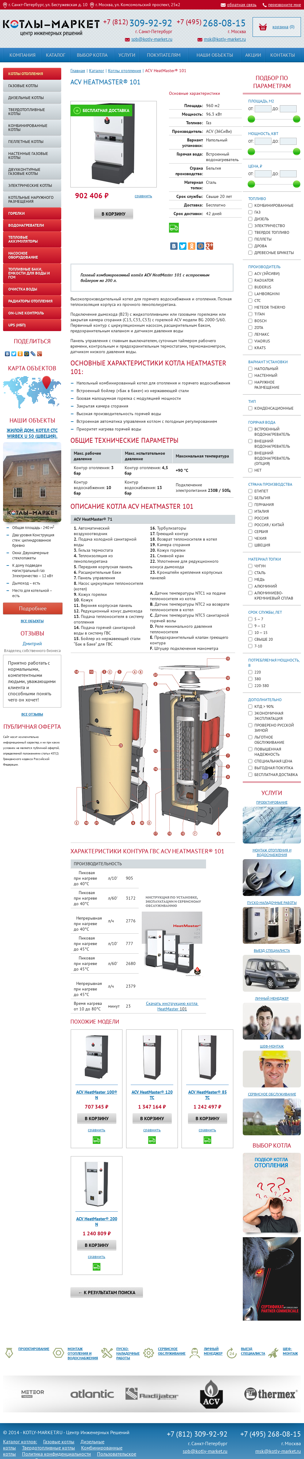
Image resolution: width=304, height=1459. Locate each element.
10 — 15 (261, 632)
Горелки (16, 213)
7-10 (258, 646)
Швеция (262, 545)
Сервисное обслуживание (272, 1094)
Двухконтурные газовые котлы (24, 171)
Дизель (261, 219)
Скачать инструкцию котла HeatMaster (172, 1006)
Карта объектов (32, 368)
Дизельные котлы (26, 97)
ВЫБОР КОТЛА (272, 1145)
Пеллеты (263, 239)
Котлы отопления (124, 70)
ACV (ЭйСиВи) (267, 273)
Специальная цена (273, 761)
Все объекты (32, 621)
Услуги (271, 793)
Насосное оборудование (23, 255)
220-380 (261, 685)
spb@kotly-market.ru (151, 39)
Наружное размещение (267, 385)
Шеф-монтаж (272, 1046)
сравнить (143, 196)
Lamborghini (267, 293)
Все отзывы (32, 714)
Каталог (96, 70)
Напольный (266, 368)
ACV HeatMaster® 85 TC (207, 1094)
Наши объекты (32, 420)
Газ (257, 212)
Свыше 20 (263, 639)
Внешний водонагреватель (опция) (272, 458)
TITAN (259, 314)
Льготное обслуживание (269, 740)
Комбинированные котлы (27, 127)
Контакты (282, 55)
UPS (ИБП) (17, 325)
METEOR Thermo (269, 307)
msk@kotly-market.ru (225, 39)
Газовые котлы (23, 85)
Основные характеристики (194, 93)
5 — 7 (258, 619)
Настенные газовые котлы (28, 155)
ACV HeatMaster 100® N (96, 1094)
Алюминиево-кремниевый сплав (273, 595)
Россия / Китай (269, 524)
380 (257, 678)
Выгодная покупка (273, 767)
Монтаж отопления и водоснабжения (272, 852)
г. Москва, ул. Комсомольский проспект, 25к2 (138, 4)
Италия (261, 511)
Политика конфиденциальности (56, 1454)
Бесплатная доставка (106, 110)
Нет (257, 470)
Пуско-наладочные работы (272, 902)
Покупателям (164, 55)
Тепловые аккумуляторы (23, 239)
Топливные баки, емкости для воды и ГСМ (29, 273)
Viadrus (262, 341)
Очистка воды (22, 289)
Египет (261, 491)
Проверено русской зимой (274, 728)
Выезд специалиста (272, 950)
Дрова (260, 246)
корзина (280, 26)
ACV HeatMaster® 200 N (96, 1221)
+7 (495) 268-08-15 (270, 1434)
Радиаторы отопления (30, 301)
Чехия (260, 538)
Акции (253, 55)
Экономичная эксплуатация (268, 716)
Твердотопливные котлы (26, 111)
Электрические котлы (30, 185)
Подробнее (33, 608)
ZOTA (258, 327)
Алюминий (265, 586)
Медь (259, 579)
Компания (22, 55)
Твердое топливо (271, 232)
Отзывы (32, 633)
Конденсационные (274, 408)
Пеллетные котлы (25, 141)
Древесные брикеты (274, 252)
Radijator (264, 280)
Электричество (269, 225)
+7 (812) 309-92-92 (197, 1434)
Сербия (261, 531)
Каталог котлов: (20, 1441)
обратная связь (242, 4)
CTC (257, 300)
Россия (261, 518)
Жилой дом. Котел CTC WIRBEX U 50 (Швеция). (32, 433)
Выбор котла (92, 55)
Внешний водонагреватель (272, 443)
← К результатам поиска (106, 1292)
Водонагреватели (26, 225)
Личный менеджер (272, 998)
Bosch (260, 320)
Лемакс (261, 334)
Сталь (259, 572)
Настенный (265, 375)
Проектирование (271, 802)
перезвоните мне (284, 4)
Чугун (260, 566)
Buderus (262, 287)
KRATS (260, 347)
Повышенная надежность (267, 752)
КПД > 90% (264, 706)
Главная (77, 70)
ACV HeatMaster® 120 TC (152, 1094)
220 (257, 672)
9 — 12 (259, 625)
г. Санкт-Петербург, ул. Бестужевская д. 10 (48, 4)
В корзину (114, 214)
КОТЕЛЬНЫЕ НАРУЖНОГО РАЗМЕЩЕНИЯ (31, 199)
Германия (264, 504)
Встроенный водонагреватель (272, 432)
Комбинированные (274, 205)
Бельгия (262, 497)
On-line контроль (26, 313)
